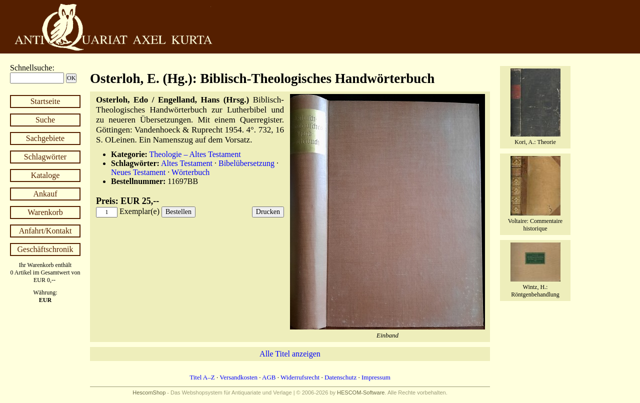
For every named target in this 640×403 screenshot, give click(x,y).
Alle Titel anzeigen (290, 354)
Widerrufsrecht (300, 377)
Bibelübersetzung (246, 163)
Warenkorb (45, 212)
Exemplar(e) (140, 211)
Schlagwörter (45, 156)
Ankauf (46, 194)
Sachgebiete (45, 138)
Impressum (376, 377)
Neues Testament (138, 172)
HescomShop (149, 393)
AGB (269, 377)
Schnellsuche (31, 68)
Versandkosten (239, 377)
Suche (45, 120)
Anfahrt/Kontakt (45, 230)
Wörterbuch (191, 172)
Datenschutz (340, 377)
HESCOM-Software (360, 393)
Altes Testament (186, 163)
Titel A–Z (202, 377)
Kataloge (45, 175)
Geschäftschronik (46, 249)
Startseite (45, 101)
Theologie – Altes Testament (195, 154)
